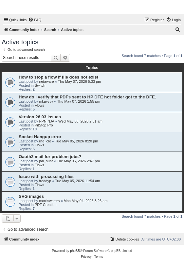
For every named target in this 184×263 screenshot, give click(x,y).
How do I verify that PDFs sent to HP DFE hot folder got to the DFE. (87, 97)
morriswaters (49, 201)
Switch (40, 85)
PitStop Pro (44, 125)
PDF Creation (46, 205)
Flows (39, 105)
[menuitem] (34, 20)
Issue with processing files (46, 176)
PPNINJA (46, 121)
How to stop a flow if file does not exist (58, 77)
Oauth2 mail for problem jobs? (50, 156)
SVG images (31, 196)
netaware (46, 81)
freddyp (45, 181)
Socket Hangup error (40, 136)
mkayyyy (46, 101)
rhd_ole (45, 141)
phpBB (75, 251)
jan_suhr (46, 161)
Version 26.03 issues (40, 116)
